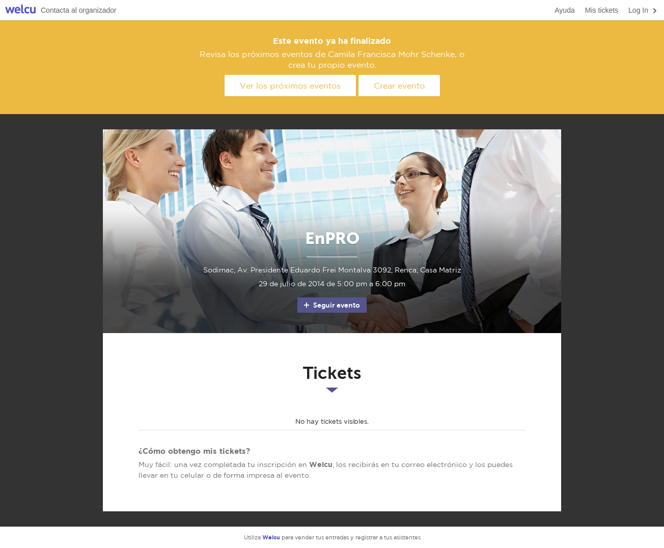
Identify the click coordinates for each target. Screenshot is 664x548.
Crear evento (399, 85)
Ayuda (564, 10)
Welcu (20, 10)
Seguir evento (331, 305)
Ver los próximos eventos (290, 85)
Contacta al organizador (79, 10)
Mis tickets (601, 10)
